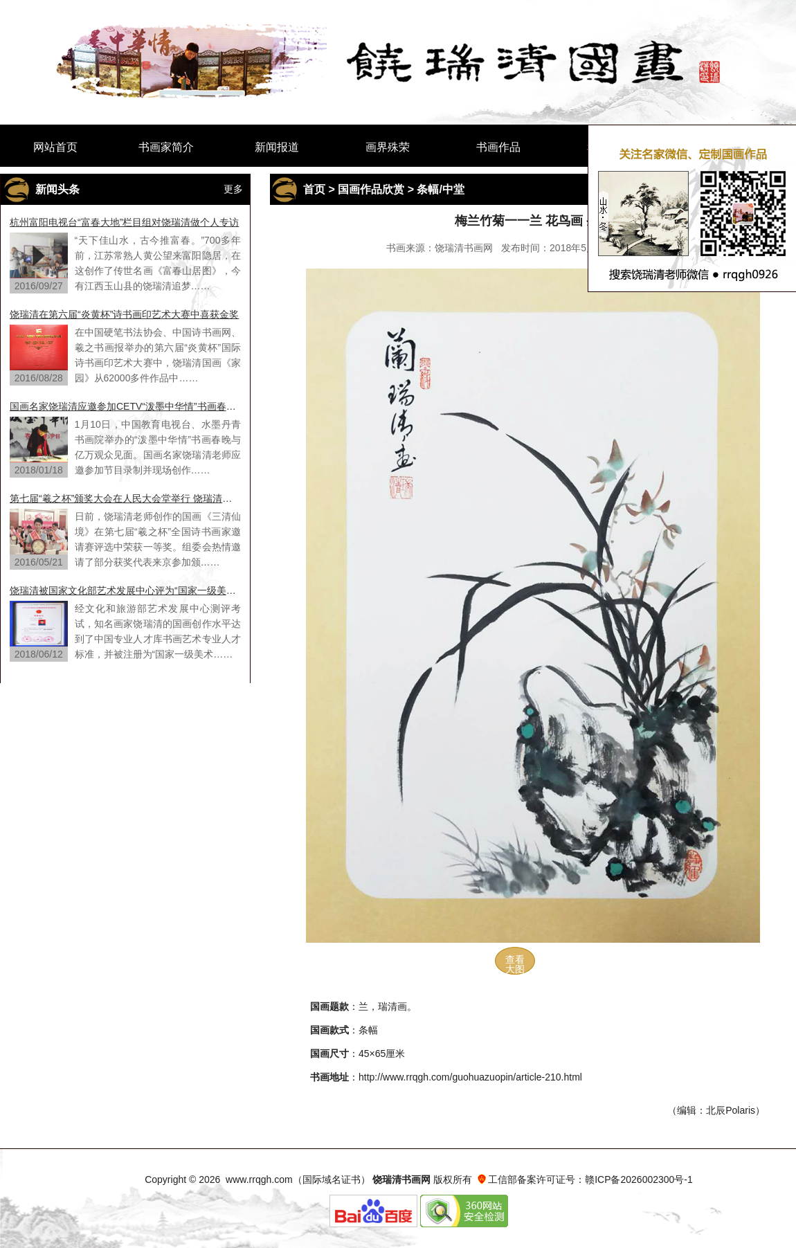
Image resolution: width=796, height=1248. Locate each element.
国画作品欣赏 (371, 189)
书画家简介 (166, 147)
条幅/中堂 (440, 189)
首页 (314, 189)
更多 (233, 189)
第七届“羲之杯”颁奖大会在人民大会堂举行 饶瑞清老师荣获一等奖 (125, 498)
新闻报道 (277, 147)
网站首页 (55, 147)
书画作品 (498, 147)
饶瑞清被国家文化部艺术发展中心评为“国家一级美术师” (125, 590)
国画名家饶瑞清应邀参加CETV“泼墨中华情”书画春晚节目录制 (125, 406)
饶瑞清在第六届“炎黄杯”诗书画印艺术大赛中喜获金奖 (124, 314)
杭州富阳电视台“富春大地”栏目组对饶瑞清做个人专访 (124, 222)
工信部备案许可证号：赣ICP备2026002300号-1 (590, 1179)
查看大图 (515, 964)
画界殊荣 (387, 147)
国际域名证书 (331, 1179)
